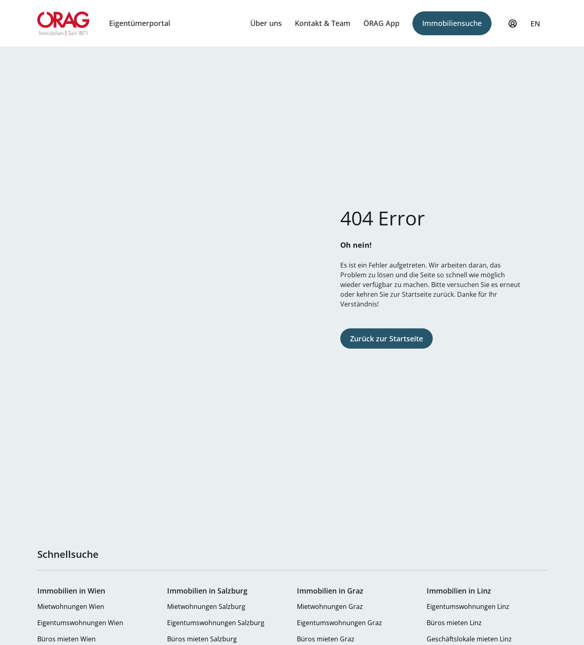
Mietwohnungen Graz (330, 606)
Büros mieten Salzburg (202, 638)
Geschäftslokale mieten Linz (469, 638)
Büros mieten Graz (325, 638)
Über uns (266, 23)
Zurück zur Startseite (386, 338)
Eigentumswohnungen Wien (80, 622)
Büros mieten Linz (454, 622)
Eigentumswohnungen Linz (468, 606)
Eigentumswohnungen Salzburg (215, 622)
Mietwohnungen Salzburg (206, 606)
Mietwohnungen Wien (70, 606)
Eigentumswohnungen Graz (339, 622)
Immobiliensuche (452, 23)
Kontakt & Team (322, 23)
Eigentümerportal (139, 23)
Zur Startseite (63, 23)
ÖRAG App (381, 23)
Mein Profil (512, 27)
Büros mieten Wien (66, 638)
